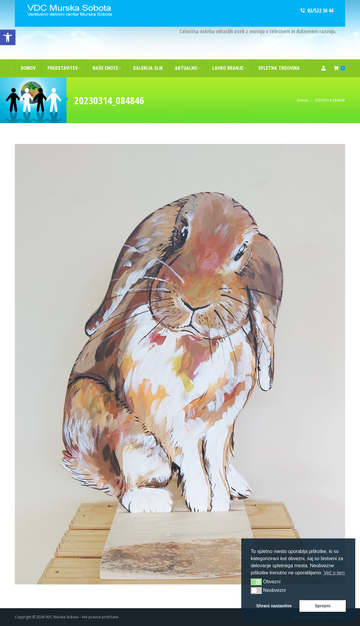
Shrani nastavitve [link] (274, 605)
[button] (256, 582)
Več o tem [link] (334, 572)
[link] (7, 37)
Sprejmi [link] (322, 605)
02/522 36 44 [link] (316, 10)
